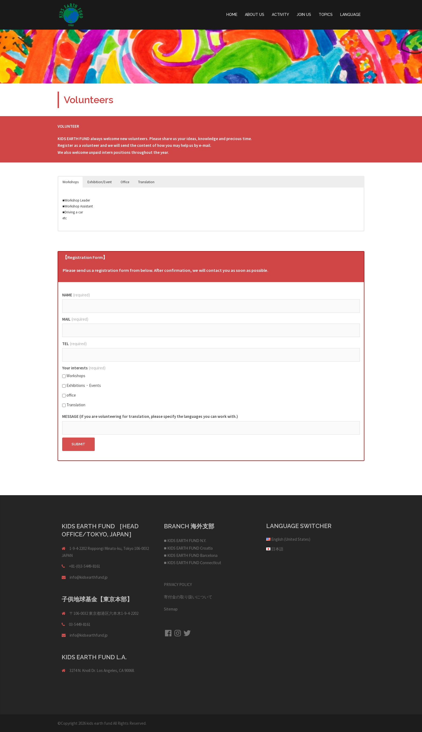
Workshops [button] (70, 182)
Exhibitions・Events (81, 385)
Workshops (73, 375)
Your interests (83, 367)
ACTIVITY (280, 14)
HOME (231, 14)
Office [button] (125, 182)
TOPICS (326, 14)
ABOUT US (254, 14)
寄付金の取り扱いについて (188, 596)
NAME (76, 294)
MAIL (75, 319)
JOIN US (304, 14)
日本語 (277, 548)
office (69, 395)
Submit (78, 444)
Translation (73, 404)
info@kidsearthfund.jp (89, 577)
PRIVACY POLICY (178, 584)
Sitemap (171, 609)
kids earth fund (99, 723)
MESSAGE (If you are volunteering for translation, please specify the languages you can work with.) (150, 416)
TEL (74, 343)
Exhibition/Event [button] (99, 182)
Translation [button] (146, 182)
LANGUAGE (350, 14)
